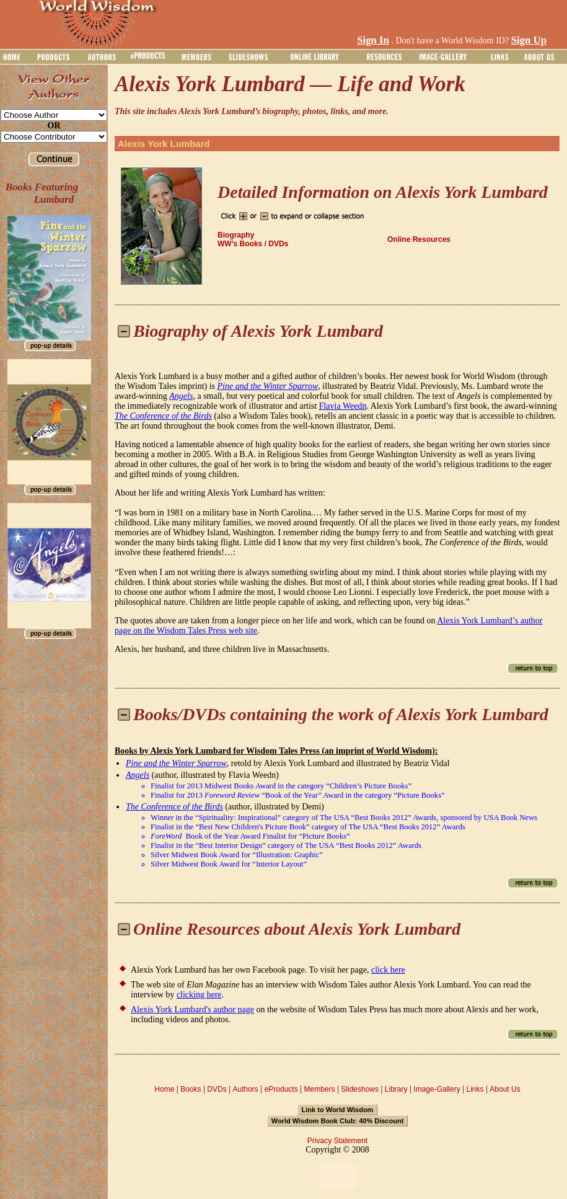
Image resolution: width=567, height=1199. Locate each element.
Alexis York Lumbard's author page (192, 1009)
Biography (236, 235)
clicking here (199, 994)
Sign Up (529, 40)
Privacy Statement (337, 1140)
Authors (245, 1089)
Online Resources (419, 239)
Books (190, 1089)
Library (396, 1089)
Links (475, 1089)
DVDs (216, 1089)
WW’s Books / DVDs (253, 243)
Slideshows (360, 1089)
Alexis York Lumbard (164, 143)
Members (319, 1089)
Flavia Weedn (343, 406)
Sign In (373, 40)
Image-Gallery (436, 1089)
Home (164, 1089)
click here (388, 969)
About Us (505, 1089)
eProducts (281, 1089)
